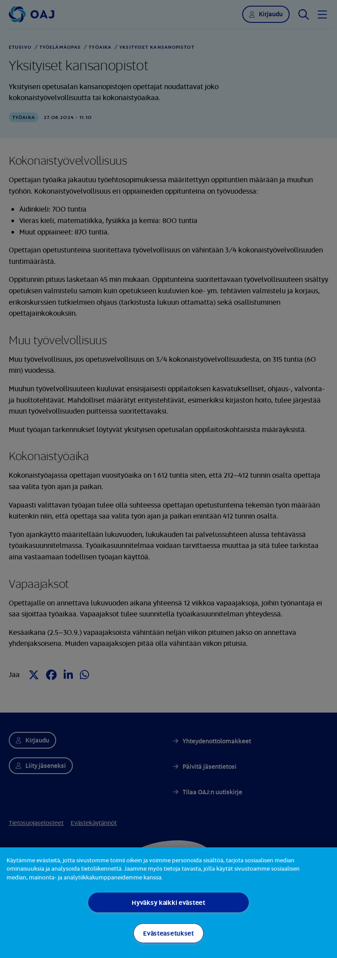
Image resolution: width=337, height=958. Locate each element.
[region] (168, 902)
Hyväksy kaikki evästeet (168, 902)
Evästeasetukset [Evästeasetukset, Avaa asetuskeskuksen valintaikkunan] (168, 933)
